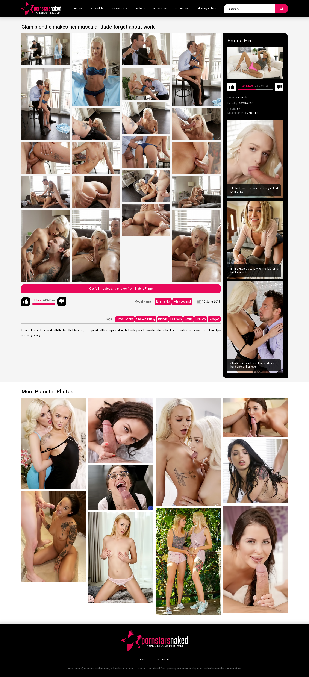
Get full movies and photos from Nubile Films (121, 288)
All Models (96, 8)
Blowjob (214, 319)
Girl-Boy (200, 319)
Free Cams (160, 8)
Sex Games (182, 8)
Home (78, 8)
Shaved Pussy (145, 319)
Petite (189, 319)
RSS (142, 659)
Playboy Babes (207, 8)
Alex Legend (182, 301)
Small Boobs (125, 319)
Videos (140, 8)
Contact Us (162, 659)
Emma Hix (163, 301)
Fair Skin (176, 319)
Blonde (163, 319)
